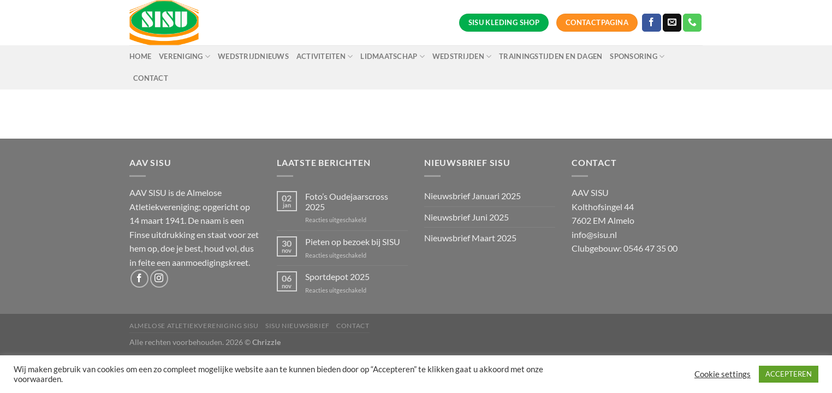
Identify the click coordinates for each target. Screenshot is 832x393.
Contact (150, 78)
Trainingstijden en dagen (550, 56)
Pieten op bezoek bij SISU (352, 241)
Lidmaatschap (392, 56)
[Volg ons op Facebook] (651, 23)
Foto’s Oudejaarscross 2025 (346, 201)
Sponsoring (637, 56)
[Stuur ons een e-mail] (672, 23)
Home (140, 56)
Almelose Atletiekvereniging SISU (194, 325)
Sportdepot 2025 (337, 276)
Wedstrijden (461, 56)
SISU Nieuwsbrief (297, 325)
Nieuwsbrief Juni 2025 (466, 217)
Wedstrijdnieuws (253, 56)
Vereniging (184, 56)
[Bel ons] (692, 23)
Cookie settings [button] (722, 374)
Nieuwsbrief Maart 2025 (470, 238)
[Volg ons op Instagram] (159, 279)
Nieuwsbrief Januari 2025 (472, 195)
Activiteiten (324, 56)
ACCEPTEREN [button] (788, 374)
